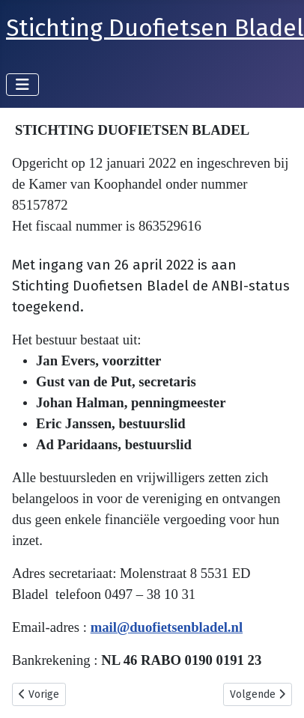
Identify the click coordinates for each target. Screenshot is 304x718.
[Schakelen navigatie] (22, 84)
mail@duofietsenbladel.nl (167, 627)
